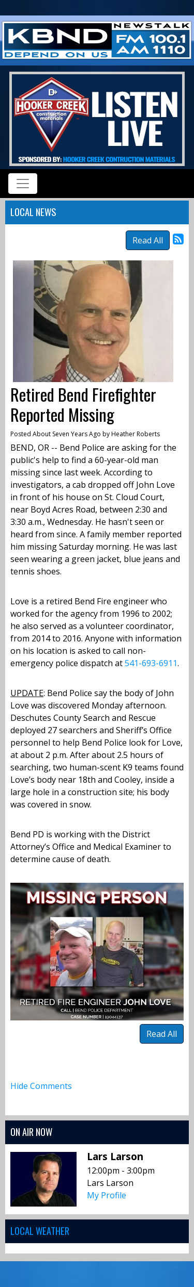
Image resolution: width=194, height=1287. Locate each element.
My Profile (106, 1195)
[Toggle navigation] (22, 183)
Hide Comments (41, 1086)
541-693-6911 (151, 663)
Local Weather (39, 1231)
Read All (147, 240)
